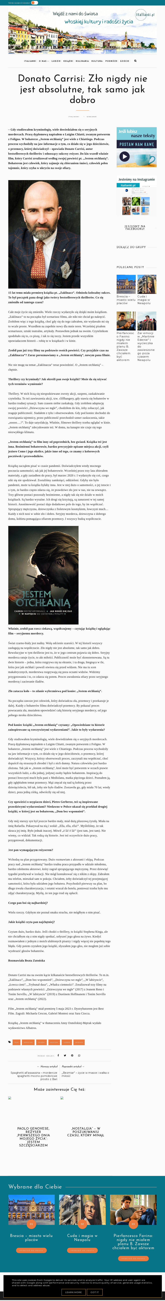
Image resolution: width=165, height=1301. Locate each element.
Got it (95, 1292)
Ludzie (56, 61)
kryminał (28, 1042)
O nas (44, 61)
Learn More (73, 1292)
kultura (97, 61)
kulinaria (82, 61)
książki (68, 61)
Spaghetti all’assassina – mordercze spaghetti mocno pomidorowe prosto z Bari (34, 1076)
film (16, 1042)
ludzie (67, 1042)
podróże (112, 61)
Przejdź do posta (31, 1250)
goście (124, 61)
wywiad (79, 1042)
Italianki (30, 61)
